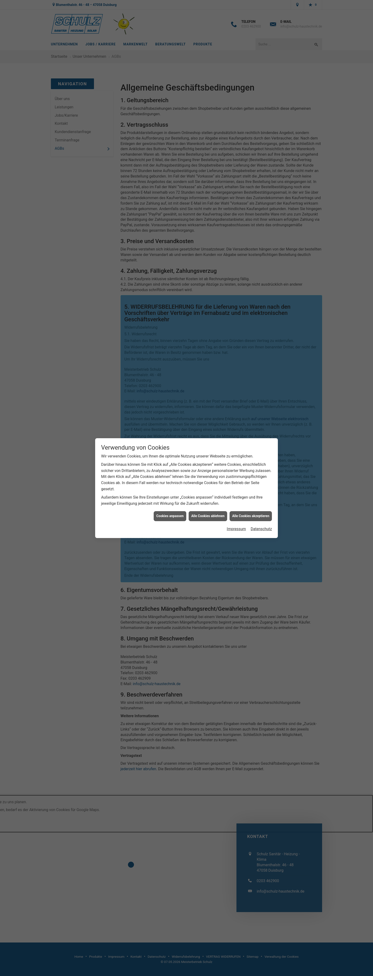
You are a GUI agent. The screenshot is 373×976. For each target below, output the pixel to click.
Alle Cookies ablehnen (208, 371)
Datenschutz (261, 384)
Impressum (236, 384)
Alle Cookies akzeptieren (250, 371)
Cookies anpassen (170, 371)
